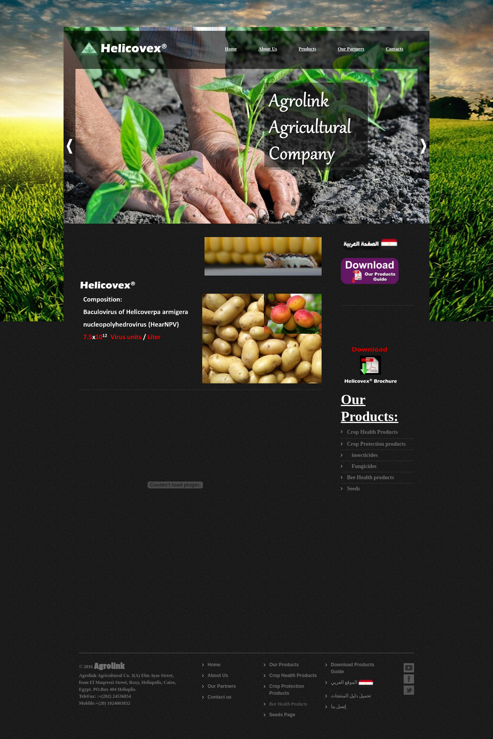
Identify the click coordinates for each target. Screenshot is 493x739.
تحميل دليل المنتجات (351, 696)
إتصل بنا (338, 706)
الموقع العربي (344, 682)
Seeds (353, 489)
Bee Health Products (288, 704)
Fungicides (364, 466)
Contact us (219, 697)
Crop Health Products (372, 432)
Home (231, 49)
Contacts (394, 49)
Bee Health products (370, 477)
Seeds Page (282, 714)
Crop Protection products (376, 444)
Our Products (284, 664)
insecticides (365, 455)
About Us (267, 49)
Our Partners (351, 49)
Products (307, 49)
